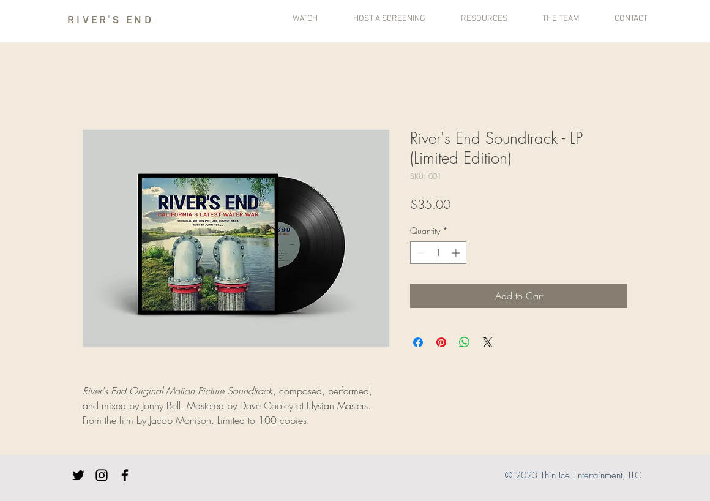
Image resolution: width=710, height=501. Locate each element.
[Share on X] (487, 342)
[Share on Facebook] (418, 342)
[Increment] (457, 252)
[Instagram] (102, 475)
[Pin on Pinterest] (441, 342)
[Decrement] (419, 252)
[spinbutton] (438, 252)
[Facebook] (125, 475)
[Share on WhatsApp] (464, 342)
